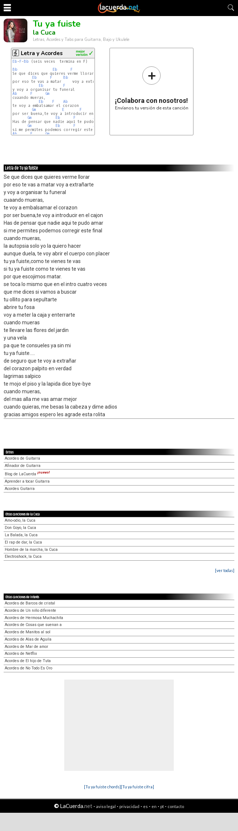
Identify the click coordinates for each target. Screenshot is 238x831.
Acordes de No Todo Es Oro (28, 668)
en (154, 806)
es (145, 806)
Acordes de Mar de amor (26, 646)
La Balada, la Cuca (21, 535)
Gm (47, 93)
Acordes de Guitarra (22, 458)
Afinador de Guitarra (23, 465)
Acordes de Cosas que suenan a (33, 624)
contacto (176, 806)
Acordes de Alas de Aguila (28, 639)
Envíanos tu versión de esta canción (151, 88)
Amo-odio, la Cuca (20, 520)
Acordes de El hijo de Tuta (28, 660)
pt (162, 806)
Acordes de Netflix (21, 653)
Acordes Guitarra (20, 488)
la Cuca (44, 32)
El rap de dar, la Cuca (23, 542)
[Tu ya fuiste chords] (102, 786)
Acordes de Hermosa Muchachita (34, 617)
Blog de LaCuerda (27, 474)
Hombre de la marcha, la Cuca (31, 549)
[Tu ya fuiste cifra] (137, 786)
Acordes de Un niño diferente (30, 610)
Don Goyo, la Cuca (20, 527)
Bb (26, 61)
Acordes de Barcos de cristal (30, 603)
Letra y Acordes (42, 53)
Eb (14, 61)
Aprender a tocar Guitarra (27, 481)
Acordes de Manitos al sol (27, 632)
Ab (14, 93)
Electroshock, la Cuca (23, 556)
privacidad (129, 806)
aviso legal (106, 806)
